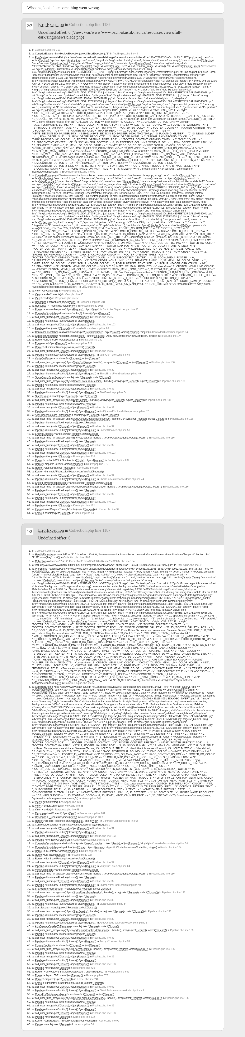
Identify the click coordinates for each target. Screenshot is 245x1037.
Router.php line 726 (84, 456)
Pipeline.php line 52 (103, 317)
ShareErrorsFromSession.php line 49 (120, 373)
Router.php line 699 (118, 460)
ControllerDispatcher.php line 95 (120, 309)
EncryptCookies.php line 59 (114, 430)
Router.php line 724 (81, 343)
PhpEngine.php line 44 (125, 53)
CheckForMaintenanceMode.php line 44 (121, 479)
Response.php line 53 (67, 298)
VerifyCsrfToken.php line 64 (114, 354)
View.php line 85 (74, 294)
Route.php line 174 (171, 335)
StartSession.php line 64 (113, 392)
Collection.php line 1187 (89, 24)
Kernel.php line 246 (87, 467)
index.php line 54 (84, 513)
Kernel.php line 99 (109, 509)
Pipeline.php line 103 (104, 324)
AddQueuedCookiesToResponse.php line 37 (124, 411)
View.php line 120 (71, 290)
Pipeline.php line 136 (163, 362)
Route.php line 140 (91, 339)
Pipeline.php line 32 (103, 369)
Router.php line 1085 (92, 305)
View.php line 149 (91, 286)
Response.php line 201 (92, 302)
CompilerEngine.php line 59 (79, 171)
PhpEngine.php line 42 (189, 565)
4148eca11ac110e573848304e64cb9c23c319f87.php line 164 (100, 561)
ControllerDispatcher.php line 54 (170, 332)
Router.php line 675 (97, 464)
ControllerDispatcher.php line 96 (91, 328)
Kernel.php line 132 (84, 505)
